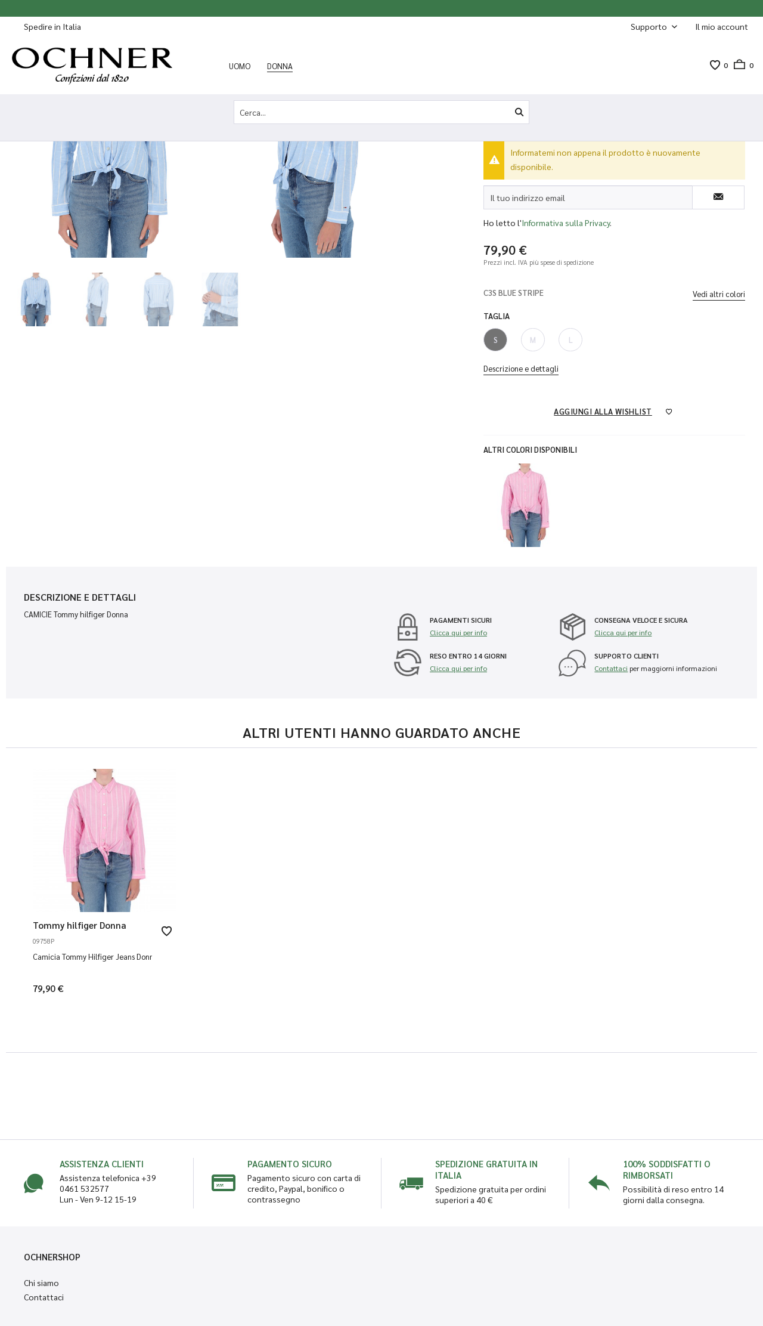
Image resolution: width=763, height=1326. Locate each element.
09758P (44, 940)
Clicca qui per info (458, 632)
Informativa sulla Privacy (566, 222)
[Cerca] (519, 112)
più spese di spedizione (561, 262)
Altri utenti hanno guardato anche (382, 731)
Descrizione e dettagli (521, 368)
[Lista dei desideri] (714, 65)
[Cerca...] (381, 112)
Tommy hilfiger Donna (79, 925)
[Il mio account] (721, 26)
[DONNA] (280, 65)
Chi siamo (41, 1282)
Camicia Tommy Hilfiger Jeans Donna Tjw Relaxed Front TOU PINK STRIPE (92, 956)
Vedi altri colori (719, 294)
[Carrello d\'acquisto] (740, 65)
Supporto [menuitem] (650, 26)
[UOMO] (240, 65)
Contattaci (611, 668)
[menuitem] (721, 26)
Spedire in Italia (52, 26)
